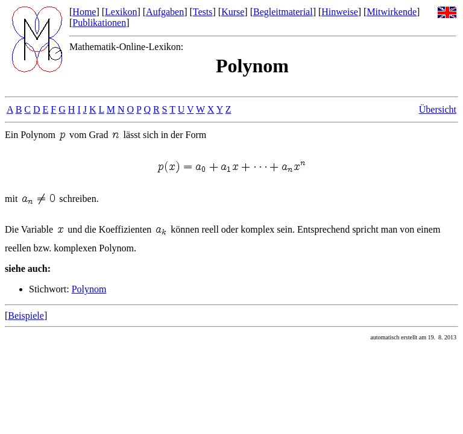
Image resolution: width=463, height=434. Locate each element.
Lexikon (121, 12)
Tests (203, 12)
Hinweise (339, 12)
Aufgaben (165, 12)
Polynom (89, 289)
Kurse (232, 12)
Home (84, 12)
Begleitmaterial (283, 12)
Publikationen (99, 22)
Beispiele (26, 315)
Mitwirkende (392, 12)
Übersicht (437, 109)
